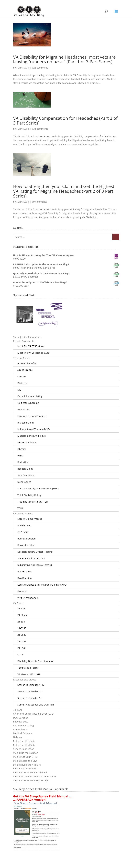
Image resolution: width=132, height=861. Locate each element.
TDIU (20, 508)
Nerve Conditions (26, 442)
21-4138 (21, 641)
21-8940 (21, 647)
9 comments (40, 201)
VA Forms (18, 603)
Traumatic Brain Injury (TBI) (32, 501)
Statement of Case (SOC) (30, 558)
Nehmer (17, 737)
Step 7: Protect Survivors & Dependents (34, 776)
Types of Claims (21, 358)
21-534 (21, 621)
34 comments (40, 128)
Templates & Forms (28, 667)
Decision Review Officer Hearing (35, 551)
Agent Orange (25, 369)
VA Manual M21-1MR (28, 674)
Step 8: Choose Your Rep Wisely (30, 780)
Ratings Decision (26, 538)
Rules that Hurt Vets (24, 745)
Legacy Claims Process (29, 518)
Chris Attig (23, 67)
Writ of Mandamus (27, 597)
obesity (21, 449)
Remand (22, 591)
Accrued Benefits (26, 363)
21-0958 (21, 628)
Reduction (23, 462)
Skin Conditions (25, 475)
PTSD (20, 455)
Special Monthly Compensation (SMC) (37, 488)
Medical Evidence (22, 733)
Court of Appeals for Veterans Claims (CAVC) (41, 584)
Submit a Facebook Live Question (35, 704)
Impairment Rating (23, 725)
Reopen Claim (25, 468)
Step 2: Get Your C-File (25, 756)
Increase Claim (25, 422)
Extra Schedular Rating (30, 396)
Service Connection (23, 748)
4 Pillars (17, 709)
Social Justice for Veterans (27, 337)
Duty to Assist (20, 717)
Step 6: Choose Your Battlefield (30, 772)
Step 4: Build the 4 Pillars (27, 764)
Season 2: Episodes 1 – (29, 691)
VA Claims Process (23, 513)
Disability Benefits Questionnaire (35, 661)
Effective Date (20, 721)
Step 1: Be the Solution (25, 752)
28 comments (40, 67)
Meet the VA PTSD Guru (30, 346)
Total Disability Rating (29, 495)
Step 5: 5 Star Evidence (25, 768)
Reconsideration (26, 545)
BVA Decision (24, 578)
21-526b (21, 608)
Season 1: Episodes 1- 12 (30, 684)
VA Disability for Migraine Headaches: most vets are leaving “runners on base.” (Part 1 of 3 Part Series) (64, 59)
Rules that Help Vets (24, 741)
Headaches (23, 409)
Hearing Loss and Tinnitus (31, 416)
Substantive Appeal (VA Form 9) (34, 564)
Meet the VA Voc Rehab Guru (33, 352)
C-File (20, 654)
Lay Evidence (20, 729)
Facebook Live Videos (24, 679)
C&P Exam (22, 532)
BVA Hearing (24, 571)
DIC (19, 389)
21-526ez (22, 615)
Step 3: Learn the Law (25, 760)
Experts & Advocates (24, 341)
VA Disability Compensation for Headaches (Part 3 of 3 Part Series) (65, 120)
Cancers (21, 376)
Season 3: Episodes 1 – (29, 698)
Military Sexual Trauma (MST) (33, 429)
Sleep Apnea (24, 481)
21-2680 (21, 634)
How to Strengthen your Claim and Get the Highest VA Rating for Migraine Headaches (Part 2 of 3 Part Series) (63, 191)
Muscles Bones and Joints (31, 435)
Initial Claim (24, 525)
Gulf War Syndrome (28, 402)
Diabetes (22, 383)
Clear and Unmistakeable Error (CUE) (33, 713)
